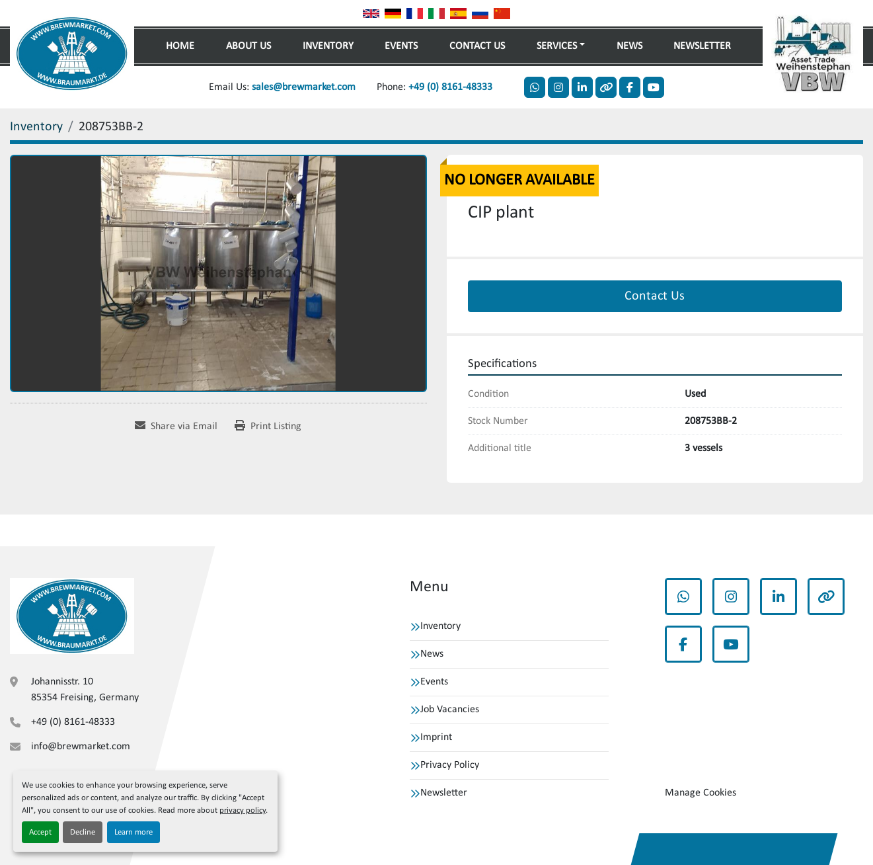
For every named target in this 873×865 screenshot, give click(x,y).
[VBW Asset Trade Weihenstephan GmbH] (72, 615)
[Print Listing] (268, 426)
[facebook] (629, 87)
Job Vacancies (449, 709)
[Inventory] (36, 127)
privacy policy (242, 810)
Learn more (133, 832)
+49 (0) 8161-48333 (450, 87)
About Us (248, 46)
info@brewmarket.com (80, 746)
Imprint (436, 737)
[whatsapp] (534, 87)
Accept (40, 832)
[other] (606, 87)
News (629, 46)
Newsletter (702, 46)
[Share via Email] (176, 426)
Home (180, 46)
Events (401, 46)
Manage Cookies (700, 793)
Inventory (328, 46)
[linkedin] (582, 87)
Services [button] (557, 46)
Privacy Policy (449, 765)
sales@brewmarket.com (304, 87)
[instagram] (558, 87)
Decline (82, 832)
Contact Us (477, 46)
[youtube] (653, 87)
